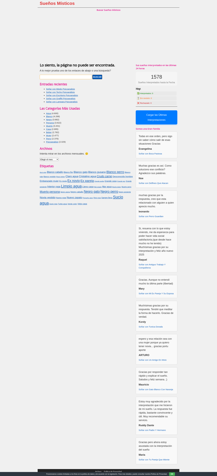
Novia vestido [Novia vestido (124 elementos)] (47, 197)
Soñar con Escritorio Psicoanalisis (62, 95)
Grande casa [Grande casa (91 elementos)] (111, 181)
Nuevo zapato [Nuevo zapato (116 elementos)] (74, 197)
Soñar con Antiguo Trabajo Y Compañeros (152, 266)
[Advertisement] (108, 40)
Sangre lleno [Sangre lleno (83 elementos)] (106, 198)
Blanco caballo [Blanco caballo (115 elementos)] (55, 172)
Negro (49, 119)
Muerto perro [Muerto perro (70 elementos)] (126, 187)
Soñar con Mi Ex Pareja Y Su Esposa (156, 293)
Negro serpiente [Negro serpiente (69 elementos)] (125, 192)
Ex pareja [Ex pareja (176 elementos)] (87, 180)
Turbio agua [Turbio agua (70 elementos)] (62, 204)
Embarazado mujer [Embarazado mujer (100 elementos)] (49, 181)
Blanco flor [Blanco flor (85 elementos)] (68, 172)
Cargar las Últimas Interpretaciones (156, 117)
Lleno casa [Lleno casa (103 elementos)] (88, 186)
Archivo (98, 471)
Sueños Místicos (57, 3)
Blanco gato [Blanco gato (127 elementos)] (81, 172)
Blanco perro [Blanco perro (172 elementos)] (115, 172)
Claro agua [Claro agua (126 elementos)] (72, 176)
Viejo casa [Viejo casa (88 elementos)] (82, 204)
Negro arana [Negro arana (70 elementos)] (65, 192)
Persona (50, 123)
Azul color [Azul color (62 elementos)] (43, 172)
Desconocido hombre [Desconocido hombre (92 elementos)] (123, 176)
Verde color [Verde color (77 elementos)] (72, 204)
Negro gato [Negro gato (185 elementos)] (92, 191)
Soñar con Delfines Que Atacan (153, 183)
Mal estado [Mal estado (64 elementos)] (98, 187)
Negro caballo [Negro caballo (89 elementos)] (76, 192)
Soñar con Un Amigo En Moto (153, 360)
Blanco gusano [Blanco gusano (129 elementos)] (97, 172)
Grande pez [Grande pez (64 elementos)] (121, 181)
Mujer (48, 135)
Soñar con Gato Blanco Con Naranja (156, 389)
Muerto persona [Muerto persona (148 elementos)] (50, 191)
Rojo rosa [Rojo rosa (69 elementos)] (97, 198)
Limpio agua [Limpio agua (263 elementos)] (71, 186)
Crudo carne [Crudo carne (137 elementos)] (104, 176)
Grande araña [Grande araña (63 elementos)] (99, 181)
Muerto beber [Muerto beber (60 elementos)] (116, 187)
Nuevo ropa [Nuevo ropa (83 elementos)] (61, 198)
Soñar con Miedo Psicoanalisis (60, 89)
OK (172, 474)
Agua (48, 113)
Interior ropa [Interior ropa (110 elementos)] (53, 186)
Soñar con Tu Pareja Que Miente (154, 459)
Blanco (49, 116)
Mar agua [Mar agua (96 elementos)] (107, 187)
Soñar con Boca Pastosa (150, 153)
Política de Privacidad (113, 471)
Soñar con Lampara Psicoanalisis (62, 102)
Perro (48, 138)
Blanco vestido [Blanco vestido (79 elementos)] (49, 177)
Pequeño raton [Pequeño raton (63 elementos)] (88, 198)
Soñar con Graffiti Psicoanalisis (60, 98)
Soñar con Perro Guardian (151, 216)
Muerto (49, 126)
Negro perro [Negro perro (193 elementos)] (109, 191)
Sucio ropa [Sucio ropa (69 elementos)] (53, 204)
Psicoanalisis (52, 142)
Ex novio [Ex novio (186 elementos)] (73, 180)
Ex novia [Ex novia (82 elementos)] (63, 181)
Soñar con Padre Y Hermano (152, 430)
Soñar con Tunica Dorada (151, 327)
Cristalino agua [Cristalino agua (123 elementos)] (87, 176)
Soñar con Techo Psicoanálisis (60, 92)
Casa (48, 129)
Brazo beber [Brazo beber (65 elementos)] (60, 176)
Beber (49, 132)
